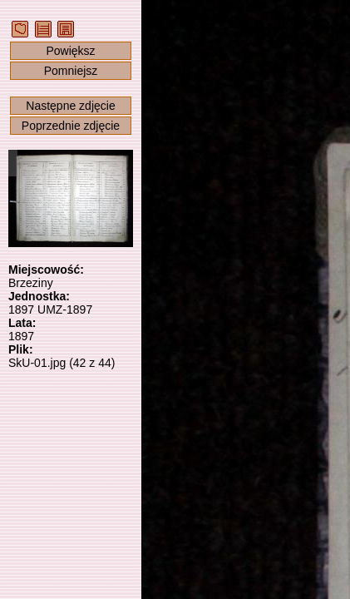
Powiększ (70, 50)
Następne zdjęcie (70, 105)
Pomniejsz (71, 70)
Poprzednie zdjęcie (71, 125)
